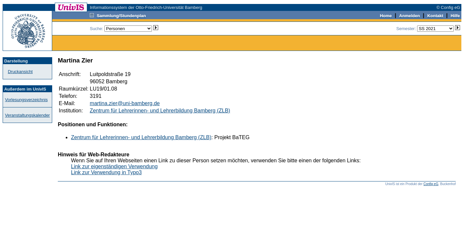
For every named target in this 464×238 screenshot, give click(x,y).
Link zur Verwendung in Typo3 (106, 172)
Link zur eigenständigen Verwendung (114, 166)
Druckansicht (20, 71)
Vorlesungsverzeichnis (26, 99)
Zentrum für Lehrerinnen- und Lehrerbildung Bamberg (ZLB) (160, 110)
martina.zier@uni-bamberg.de (125, 103)
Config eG (430, 184)
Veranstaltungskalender (27, 115)
